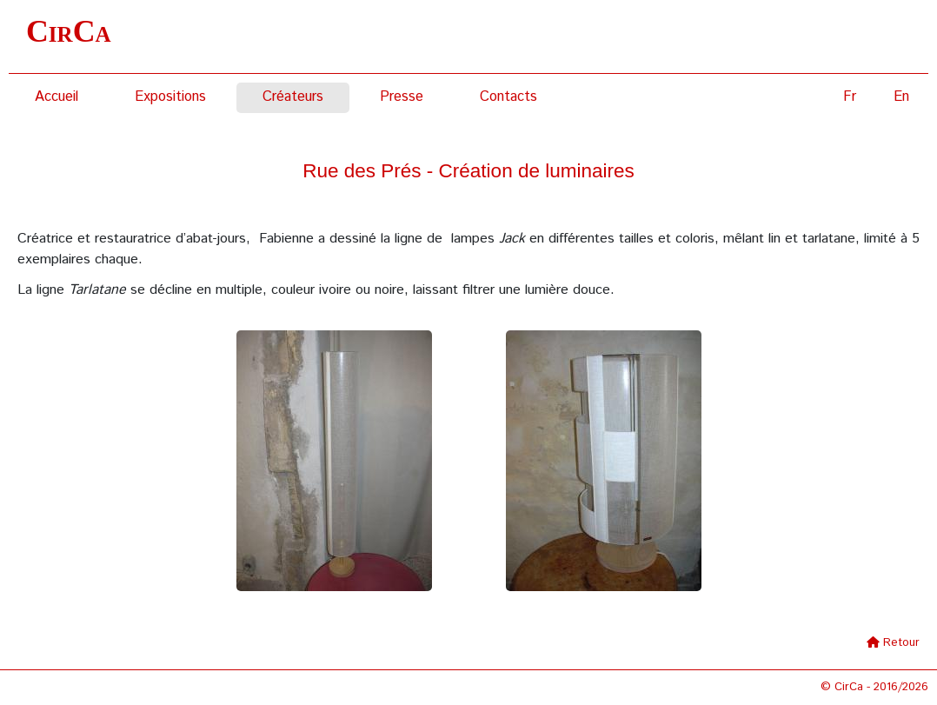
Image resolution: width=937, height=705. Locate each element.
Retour (901, 643)
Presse (401, 97)
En (901, 97)
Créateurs (292, 97)
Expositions (170, 97)
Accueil (56, 97)
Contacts (508, 97)
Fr (849, 97)
